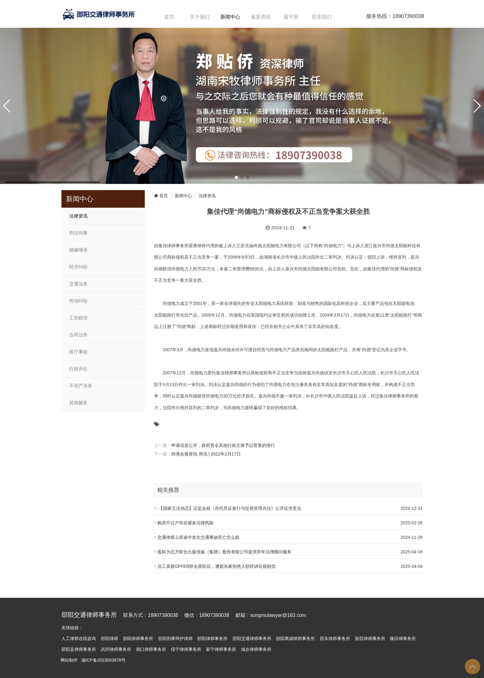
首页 (169, 16)
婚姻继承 (78, 249)
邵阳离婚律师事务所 (295, 638)
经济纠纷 (78, 266)
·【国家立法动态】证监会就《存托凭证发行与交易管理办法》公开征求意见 (229, 508)
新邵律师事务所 (370, 638)
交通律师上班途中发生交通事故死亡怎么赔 (198, 537)
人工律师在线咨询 (78, 638)
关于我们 (200, 16)
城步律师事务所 (256, 649)
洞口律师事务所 (151, 649)
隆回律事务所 (403, 638)
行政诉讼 (78, 368)
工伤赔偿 (78, 317)
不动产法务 (80, 385)
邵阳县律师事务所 (78, 649)
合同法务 (78, 334)
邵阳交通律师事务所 (251, 638)
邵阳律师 (109, 638)
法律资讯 (78, 216)
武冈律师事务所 (116, 649)
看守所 (291, 16)
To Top (472, 666)
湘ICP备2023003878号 (103, 660)
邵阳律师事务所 (138, 638)
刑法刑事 (78, 233)
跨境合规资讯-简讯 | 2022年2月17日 (206, 453)
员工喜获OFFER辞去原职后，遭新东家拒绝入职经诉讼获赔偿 (216, 566)
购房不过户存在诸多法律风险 (185, 522)
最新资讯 (261, 16)
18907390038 (408, 16)
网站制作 (69, 660)
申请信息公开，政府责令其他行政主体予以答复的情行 (223, 445)
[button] (236, 177)
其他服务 (78, 402)
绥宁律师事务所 (186, 649)
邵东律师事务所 (335, 638)
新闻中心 (230, 16)
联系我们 (322, 16)
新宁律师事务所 (221, 649)
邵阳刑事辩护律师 (175, 638)
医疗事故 (78, 351)
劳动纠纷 (78, 300)
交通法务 (78, 283)
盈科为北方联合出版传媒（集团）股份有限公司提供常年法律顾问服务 (224, 551)
